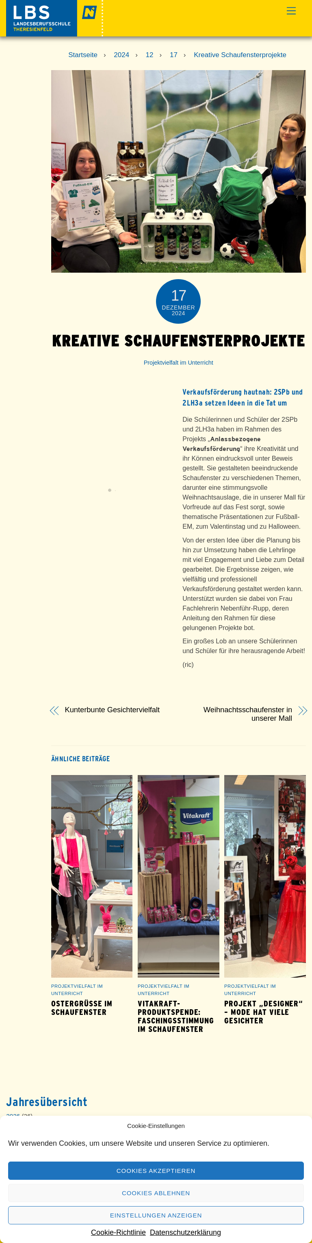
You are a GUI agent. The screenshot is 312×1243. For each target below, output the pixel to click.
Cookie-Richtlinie (118, 1232)
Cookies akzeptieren (156, 1170)
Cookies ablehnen (156, 1193)
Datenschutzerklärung (185, 1232)
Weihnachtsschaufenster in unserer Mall (248, 714)
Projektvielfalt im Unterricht (178, 362)
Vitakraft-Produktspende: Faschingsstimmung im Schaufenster (176, 1017)
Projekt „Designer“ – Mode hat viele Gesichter (263, 1012)
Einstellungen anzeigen (156, 1215)
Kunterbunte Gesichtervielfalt (112, 710)
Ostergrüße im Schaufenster (82, 1008)
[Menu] (291, 11)
